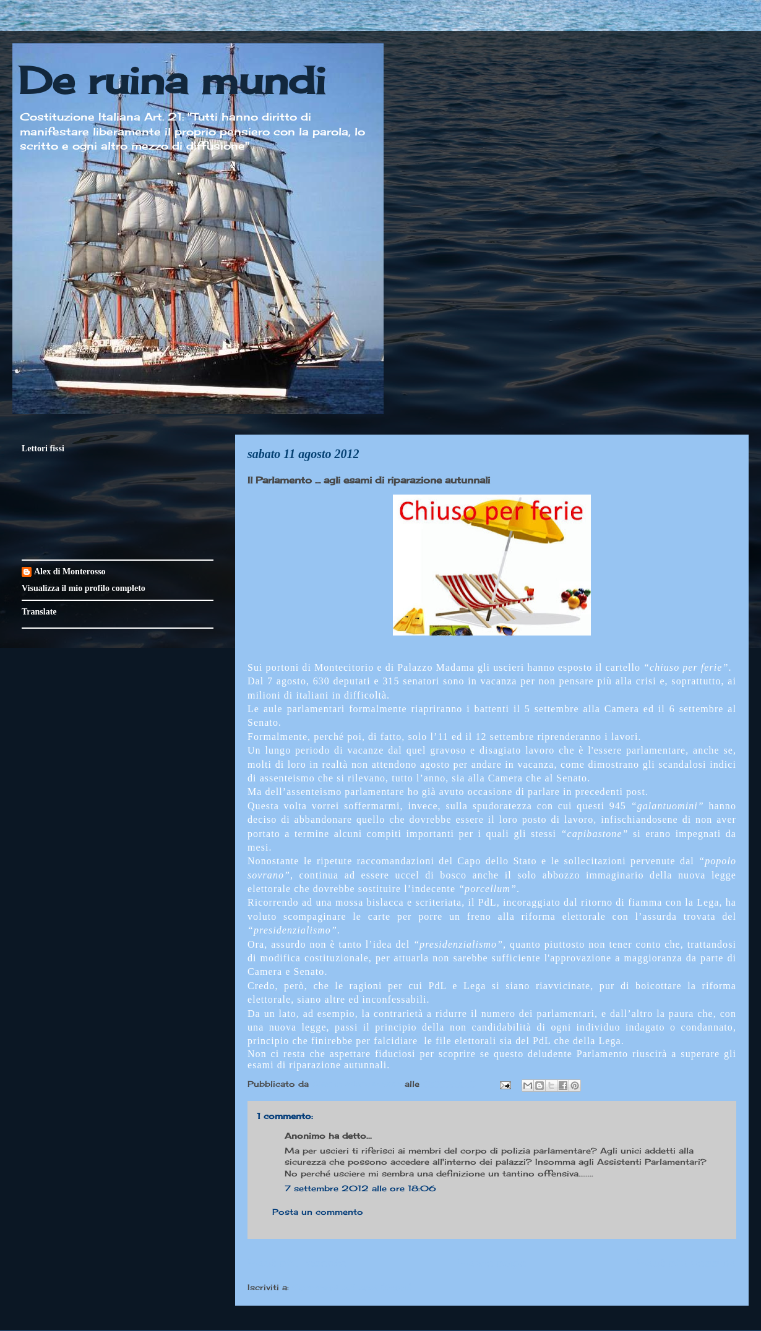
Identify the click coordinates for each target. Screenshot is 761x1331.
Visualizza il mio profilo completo (83, 588)
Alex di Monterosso (70, 571)
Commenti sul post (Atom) (352, 1287)
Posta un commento (317, 1212)
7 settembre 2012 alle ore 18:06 (360, 1188)
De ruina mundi (172, 80)
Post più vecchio (686, 1262)
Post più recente (296, 1262)
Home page (492, 1262)
